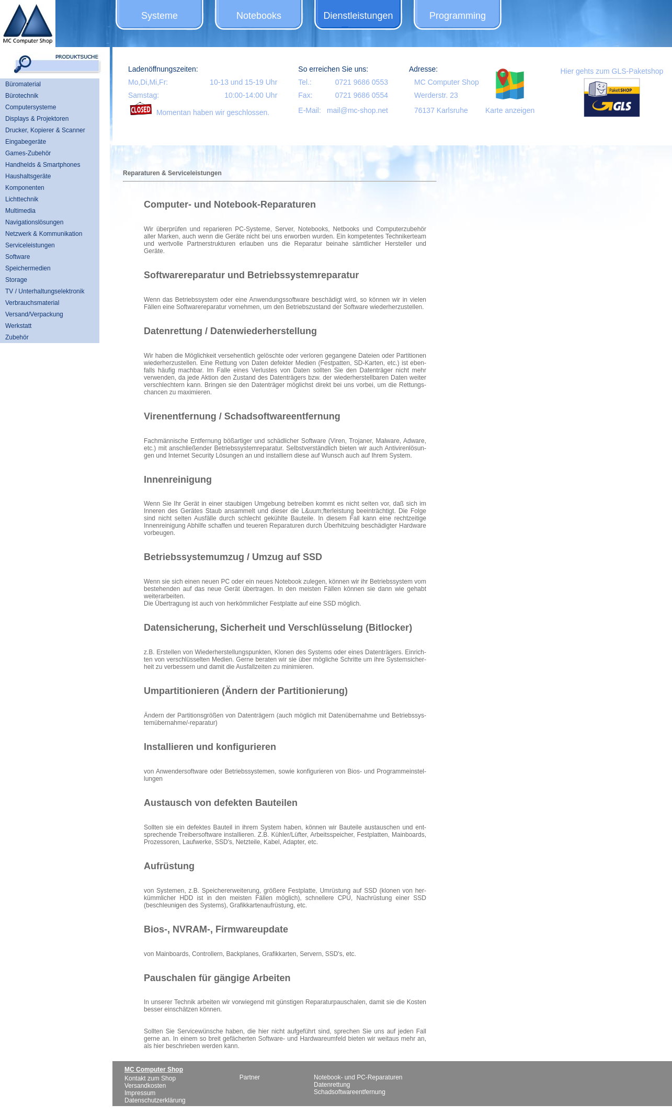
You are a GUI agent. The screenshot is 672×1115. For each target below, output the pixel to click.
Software (17, 256)
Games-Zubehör (28, 153)
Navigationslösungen (34, 222)
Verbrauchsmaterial (32, 302)
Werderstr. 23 (436, 95)
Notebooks (258, 15)
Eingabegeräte (25, 141)
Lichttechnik (21, 199)
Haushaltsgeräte (28, 176)
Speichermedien (28, 268)
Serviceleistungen (30, 245)
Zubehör (17, 337)
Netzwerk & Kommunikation (43, 233)
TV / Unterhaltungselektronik (44, 291)
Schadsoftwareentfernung (349, 1092)
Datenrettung (332, 1084)
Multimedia (20, 210)
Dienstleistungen (358, 15)
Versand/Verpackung (34, 314)
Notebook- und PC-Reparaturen (358, 1077)
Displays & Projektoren (37, 118)
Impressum (139, 1093)
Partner (250, 1077)
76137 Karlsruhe (441, 110)
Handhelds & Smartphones (42, 164)
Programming (457, 15)
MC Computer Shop (446, 82)
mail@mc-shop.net (357, 110)
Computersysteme (30, 107)
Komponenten (24, 187)
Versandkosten (145, 1085)
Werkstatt (18, 325)
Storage (16, 279)
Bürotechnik (21, 95)
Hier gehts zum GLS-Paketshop (611, 71)
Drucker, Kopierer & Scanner (45, 130)
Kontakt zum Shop (150, 1078)
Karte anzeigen (509, 110)
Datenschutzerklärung (155, 1100)
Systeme (159, 15)
